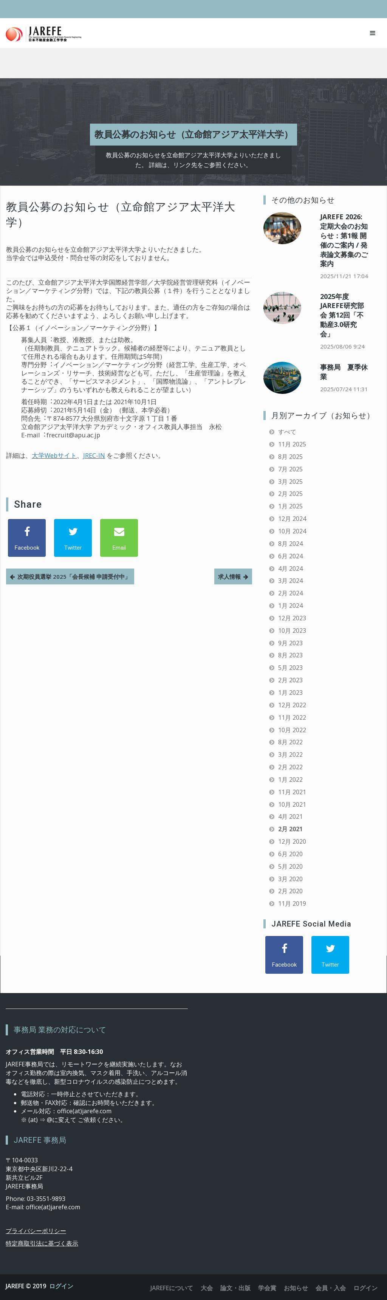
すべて (287, 432)
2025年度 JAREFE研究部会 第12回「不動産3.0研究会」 (342, 315)
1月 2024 (290, 605)
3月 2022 (290, 754)
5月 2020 (290, 866)
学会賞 (267, 1288)
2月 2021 (290, 829)
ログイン (61, 1286)
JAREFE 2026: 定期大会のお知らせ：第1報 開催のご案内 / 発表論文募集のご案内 (344, 240)
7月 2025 (290, 469)
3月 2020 (290, 879)
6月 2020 (290, 854)
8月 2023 (290, 655)
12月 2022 (292, 705)
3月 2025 (290, 481)
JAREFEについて (171, 1288)
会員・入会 (331, 1288)
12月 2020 (292, 841)
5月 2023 (290, 667)
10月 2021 (292, 804)
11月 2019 (292, 903)
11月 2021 (292, 792)
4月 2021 (290, 816)
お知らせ (296, 1288)
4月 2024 (290, 568)
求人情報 (229, 576)
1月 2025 (290, 506)
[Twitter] (73, 538)
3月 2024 (290, 580)
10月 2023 (292, 630)
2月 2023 (290, 680)
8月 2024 (290, 543)
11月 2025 (292, 444)
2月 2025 (290, 494)
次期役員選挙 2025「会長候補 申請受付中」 (73, 576)
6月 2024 (290, 556)
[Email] (119, 538)
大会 (207, 1288)
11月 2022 (292, 717)
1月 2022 (290, 779)
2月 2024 (290, 593)
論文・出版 (235, 1288)
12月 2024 (292, 518)
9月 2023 (290, 643)
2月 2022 (290, 767)
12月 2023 (292, 618)
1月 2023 (290, 692)
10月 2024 (292, 531)
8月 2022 (290, 742)
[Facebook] (27, 538)
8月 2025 (290, 456)
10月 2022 (292, 730)
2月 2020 (290, 891)
